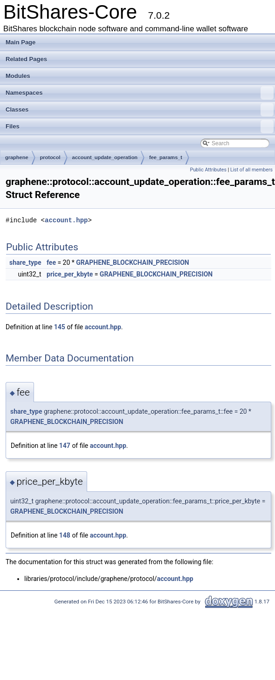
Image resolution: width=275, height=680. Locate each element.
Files (140, 126)
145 (59, 327)
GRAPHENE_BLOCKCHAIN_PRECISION (132, 262)
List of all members (251, 170)
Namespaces (140, 92)
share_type (25, 262)
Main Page (20, 42)
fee (51, 262)
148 (64, 535)
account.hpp (66, 220)
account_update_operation (105, 157)
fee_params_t (165, 157)
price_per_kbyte (70, 274)
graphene (16, 157)
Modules (18, 75)
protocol (50, 157)
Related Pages (26, 59)
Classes (140, 109)
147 (64, 445)
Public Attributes (208, 170)
